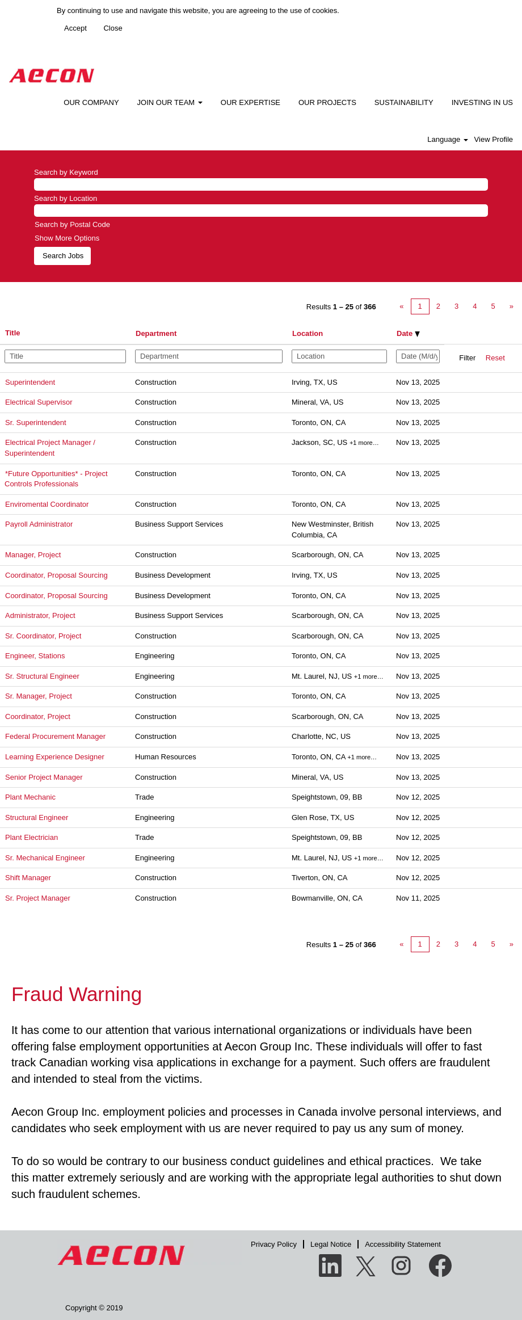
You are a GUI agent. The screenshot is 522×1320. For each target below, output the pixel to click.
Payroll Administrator (39, 524)
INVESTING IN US (482, 102)
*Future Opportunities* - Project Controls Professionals (56, 479)
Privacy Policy (274, 1244)
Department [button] (156, 333)
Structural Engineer (36, 817)
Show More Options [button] (67, 238)
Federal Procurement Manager (55, 736)
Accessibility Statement (403, 1244)
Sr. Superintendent (35, 422)
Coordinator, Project (37, 716)
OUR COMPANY (91, 102)
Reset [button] (495, 358)
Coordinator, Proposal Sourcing (56, 575)
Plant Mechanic (30, 797)
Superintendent (30, 382)
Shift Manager (28, 877)
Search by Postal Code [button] (72, 224)
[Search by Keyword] (261, 184)
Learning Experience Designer (54, 757)
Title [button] (12, 333)
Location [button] (307, 333)
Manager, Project (33, 554)
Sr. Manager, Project (38, 696)
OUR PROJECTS (327, 102)
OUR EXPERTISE (250, 102)
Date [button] (408, 333)
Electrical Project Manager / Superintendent (50, 447)
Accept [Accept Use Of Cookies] (75, 28)
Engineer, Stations (35, 655)
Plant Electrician (31, 837)
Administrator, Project (40, 615)
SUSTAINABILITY (403, 102)
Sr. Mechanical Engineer (45, 858)
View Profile (493, 139)
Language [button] (447, 139)
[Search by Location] (261, 210)
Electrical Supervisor (39, 402)
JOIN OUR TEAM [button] (170, 102)
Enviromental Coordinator (47, 504)
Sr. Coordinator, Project (43, 636)
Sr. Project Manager (37, 898)
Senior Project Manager (44, 777)
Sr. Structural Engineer (42, 676)
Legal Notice (330, 1244)
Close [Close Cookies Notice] (112, 28)
